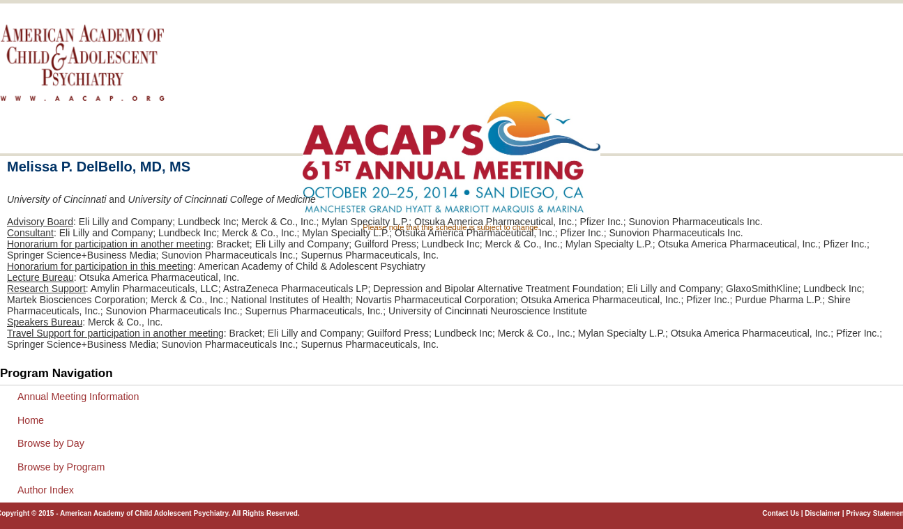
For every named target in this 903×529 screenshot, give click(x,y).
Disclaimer (822, 513)
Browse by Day (50, 443)
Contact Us (780, 513)
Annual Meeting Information (78, 396)
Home (30, 420)
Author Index (45, 490)
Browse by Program (61, 467)
